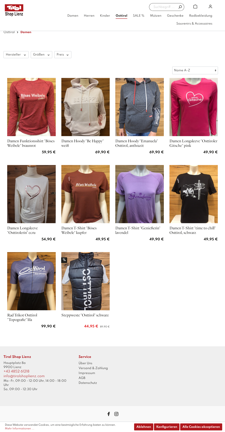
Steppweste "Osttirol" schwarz (85, 315)
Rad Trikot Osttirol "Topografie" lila (22, 317)
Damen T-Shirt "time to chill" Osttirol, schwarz (192, 230)
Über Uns (85, 363)
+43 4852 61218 (16, 371)
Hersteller (16, 54)
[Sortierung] (195, 70)
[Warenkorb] (195, 6)
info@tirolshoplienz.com (24, 376)
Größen (41, 54)
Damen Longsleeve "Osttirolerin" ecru (22, 230)
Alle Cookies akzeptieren (201, 426)
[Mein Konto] (210, 6)
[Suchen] (180, 7)
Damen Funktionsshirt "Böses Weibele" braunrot (30, 143)
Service (85, 357)
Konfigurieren (166, 426)
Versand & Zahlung (93, 368)
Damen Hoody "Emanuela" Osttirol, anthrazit (136, 143)
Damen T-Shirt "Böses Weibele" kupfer (79, 230)
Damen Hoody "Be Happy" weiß (82, 143)
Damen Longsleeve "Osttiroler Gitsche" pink (193, 143)
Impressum (87, 373)
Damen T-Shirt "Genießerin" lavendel (137, 230)
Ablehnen (143, 426)
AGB (82, 378)
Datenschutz (88, 383)
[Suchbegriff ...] (162, 7)
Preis (63, 54)
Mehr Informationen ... (19, 428)
